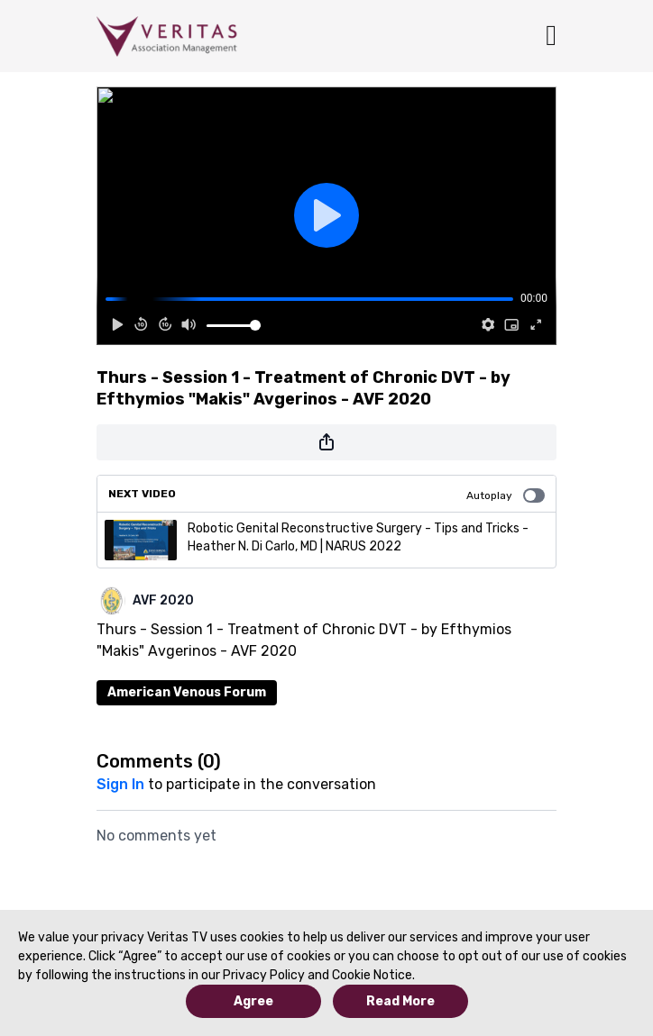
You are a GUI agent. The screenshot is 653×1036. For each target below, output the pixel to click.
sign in (120, 784)
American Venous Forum (186, 692)
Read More (400, 1001)
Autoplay (505, 495)
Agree (253, 1001)
